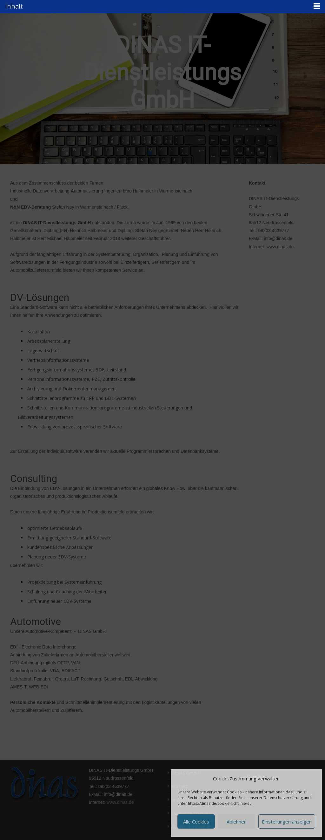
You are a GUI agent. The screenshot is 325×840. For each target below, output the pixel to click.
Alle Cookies (196, 821)
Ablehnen (237, 821)
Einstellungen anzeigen (287, 821)
